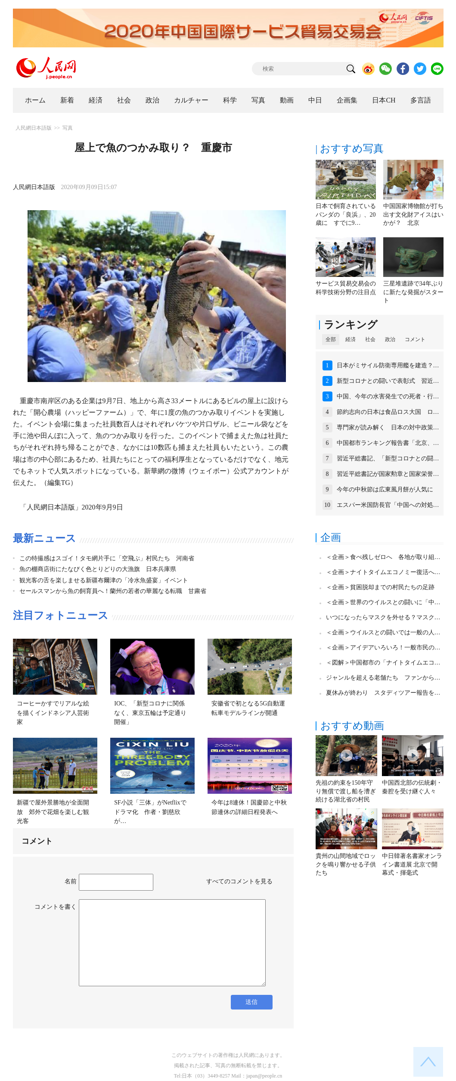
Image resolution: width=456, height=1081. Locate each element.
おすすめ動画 (352, 725)
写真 (258, 100)
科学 (230, 100)
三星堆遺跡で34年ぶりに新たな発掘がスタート (413, 292)
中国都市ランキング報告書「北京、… (388, 443)
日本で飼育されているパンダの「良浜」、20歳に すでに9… (346, 214)
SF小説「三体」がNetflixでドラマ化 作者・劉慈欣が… (150, 811)
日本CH (383, 100)
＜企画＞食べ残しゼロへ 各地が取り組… (383, 557)
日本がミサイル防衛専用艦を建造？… (388, 365)
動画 (287, 100)
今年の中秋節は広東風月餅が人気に (385, 489)
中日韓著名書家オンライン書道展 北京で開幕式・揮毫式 (412, 864)
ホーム (35, 100)
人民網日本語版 (34, 128)
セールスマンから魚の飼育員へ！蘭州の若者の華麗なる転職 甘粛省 (112, 591)
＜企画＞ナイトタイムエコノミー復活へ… (383, 572)
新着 (67, 100)
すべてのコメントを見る (239, 881)
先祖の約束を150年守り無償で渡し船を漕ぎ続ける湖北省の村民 (346, 791)
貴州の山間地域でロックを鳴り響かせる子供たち (346, 864)
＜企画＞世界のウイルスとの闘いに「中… (383, 602)
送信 (251, 1002)
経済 (95, 100)
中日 (315, 100)
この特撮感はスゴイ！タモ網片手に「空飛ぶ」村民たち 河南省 (106, 558)
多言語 (420, 100)
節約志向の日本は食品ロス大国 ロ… (388, 412)
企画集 (347, 100)
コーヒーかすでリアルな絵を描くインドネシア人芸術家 (53, 712)
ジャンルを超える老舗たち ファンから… (383, 677)
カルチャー (191, 100)
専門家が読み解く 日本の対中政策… (388, 427)
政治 (152, 100)
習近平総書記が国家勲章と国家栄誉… (388, 474)
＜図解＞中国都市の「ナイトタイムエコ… (383, 662)
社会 (124, 100)
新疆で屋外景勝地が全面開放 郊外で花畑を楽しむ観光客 (53, 811)
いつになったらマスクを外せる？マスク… (383, 617)
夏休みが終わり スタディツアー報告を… (383, 693)
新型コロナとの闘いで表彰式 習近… (388, 381)
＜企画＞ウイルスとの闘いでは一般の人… (383, 632)
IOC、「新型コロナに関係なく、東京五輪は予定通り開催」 (150, 712)
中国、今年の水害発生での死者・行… (388, 396)
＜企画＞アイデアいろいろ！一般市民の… (383, 647)
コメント (415, 339)
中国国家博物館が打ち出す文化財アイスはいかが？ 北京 (413, 214)
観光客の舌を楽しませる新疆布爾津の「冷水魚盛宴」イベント (103, 580)
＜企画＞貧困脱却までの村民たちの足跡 (380, 587)
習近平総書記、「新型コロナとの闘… (388, 458)
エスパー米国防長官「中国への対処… (388, 505)
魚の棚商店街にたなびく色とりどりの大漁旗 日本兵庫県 (97, 569)
